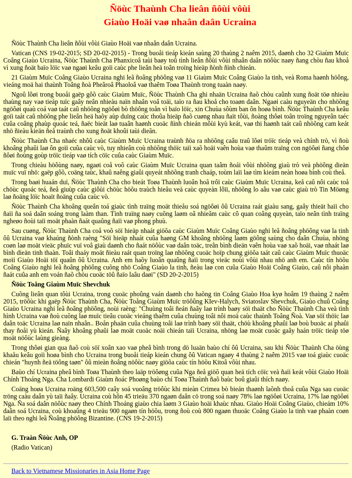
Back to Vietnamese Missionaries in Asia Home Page (80, 470)
